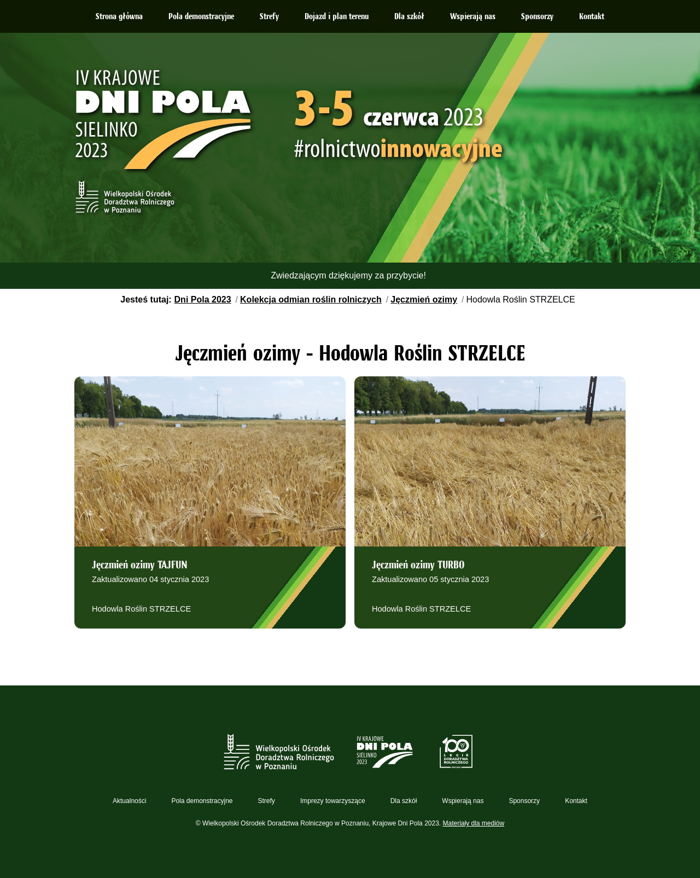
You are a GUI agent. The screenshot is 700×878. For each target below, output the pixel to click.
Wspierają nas (472, 17)
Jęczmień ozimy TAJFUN (140, 565)
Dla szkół (409, 17)
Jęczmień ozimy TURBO (418, 565)
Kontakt (591, 17)
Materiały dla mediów (474, 823)
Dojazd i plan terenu (337, 17)
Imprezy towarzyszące (332, 801)
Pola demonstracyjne (201, 17)
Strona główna (119, 17)
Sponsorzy (537, 17)
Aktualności (129, 801)
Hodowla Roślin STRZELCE (141, 608)
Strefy (269, 17)
